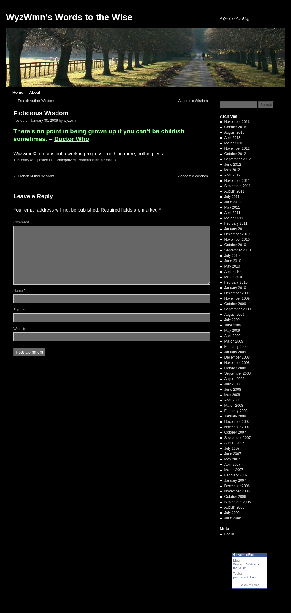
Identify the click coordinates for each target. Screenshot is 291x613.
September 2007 (237, 438)
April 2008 (232, 400)
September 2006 (237, 502)
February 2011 (236, 223)
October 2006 (235, 497)
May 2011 (232, 207)
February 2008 (236, 411)
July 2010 (232, 256)
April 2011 (232, 213)
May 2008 (232, 395)
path (236, 577)
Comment (21, 222)
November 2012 (237, 148)
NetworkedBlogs (244, 554)
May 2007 (232, 459)
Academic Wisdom (195, 101)
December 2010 (237, 234)
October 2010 (235, 245)
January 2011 (235, 229)
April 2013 (232, 138)
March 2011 (233, 218)
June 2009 (232, 325)
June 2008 (232, 389)
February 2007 (236, 475)
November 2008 (237, 363)
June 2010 (232, 261)
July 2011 (232, 197)
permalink (108, 160)
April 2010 (232, 272)
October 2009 (235, 304)
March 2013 (233, 143)
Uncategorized (64, 160)
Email (19, 310)
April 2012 (232, 175)
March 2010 (233, 277)
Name (19, 291)
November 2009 (237, 298)
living (253, 577)
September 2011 (237, 186)
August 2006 (234, 507)
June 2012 (232, 164)
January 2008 (235, 416)
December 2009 (237, 293)
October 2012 (235, 154)
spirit (244, 577)
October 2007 (235, 432)
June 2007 (232, 454)
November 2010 (237, 239)
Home (17, 92)
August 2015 (234, 132)
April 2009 (232, 336)
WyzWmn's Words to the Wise (69, 17)
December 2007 (237, 422)
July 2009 (232, 320)
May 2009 (232, 331)
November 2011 (237, 181)
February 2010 (236, 282)
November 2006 (237, 491)
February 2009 (236, 347)
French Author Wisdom (33, 101)
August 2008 (234, 379)
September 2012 (237, 159)
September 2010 (237, 250)
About (34, 92)
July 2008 (232, 384)
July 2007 (232, 448)
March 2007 (233, 470)
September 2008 (237, 373)
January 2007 (235, 480)
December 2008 (237, 357)
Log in (229, 534)
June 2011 (232, 202)
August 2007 (234, 443)
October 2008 (235, 368)
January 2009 (235, 352)
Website (19, 329)
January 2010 (235, 288)
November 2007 (237, 427)
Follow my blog (250, 585)
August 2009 (234, 314)
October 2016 (235, 127)
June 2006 (232, 518)
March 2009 (233, 341)
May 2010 (232, 266)
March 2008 (233, 406)
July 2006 (232, 513)
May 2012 (232, 170)
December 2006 (237, 486)
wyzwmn (71, 120)
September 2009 (237, 309)
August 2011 (234, 191)
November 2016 (237, 122)
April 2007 (232, 464)
